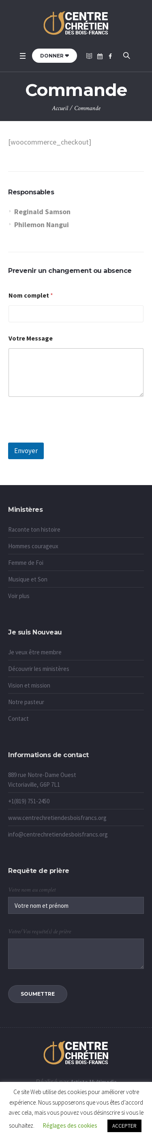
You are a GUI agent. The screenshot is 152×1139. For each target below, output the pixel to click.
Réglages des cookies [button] (70, 1125)
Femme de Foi (25, 562)
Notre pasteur (26, 702)
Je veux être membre (35, 652)
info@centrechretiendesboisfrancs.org (58, 834)
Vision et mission (29, 685)
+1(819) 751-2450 (28, 801)
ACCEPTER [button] (124, 1125)
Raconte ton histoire (34, 529)
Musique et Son (27, 579)
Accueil (60, 108)
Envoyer (26, 450)
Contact (18, 718)
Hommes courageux (33, 546)
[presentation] (69, 437)
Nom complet (31, 295)
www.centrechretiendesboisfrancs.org (57, 818)
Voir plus (19, 596)
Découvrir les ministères (38, 669)
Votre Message (31, 338)
